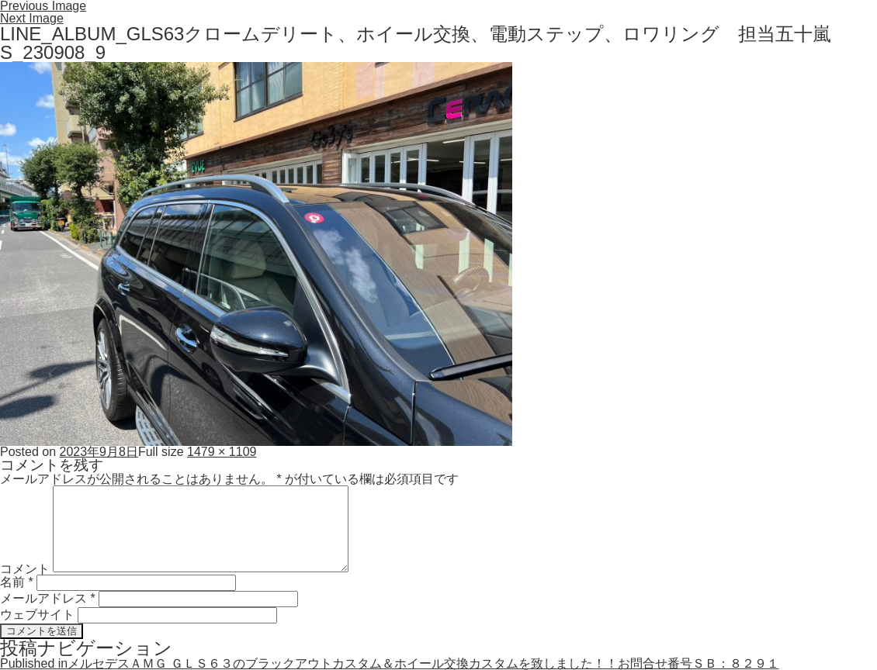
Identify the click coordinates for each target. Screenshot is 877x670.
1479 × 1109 (221, 451)
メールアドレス (47, 598)
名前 (16, 582)
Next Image (32, 18)
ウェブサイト (37, 614)
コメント (25, 568)
